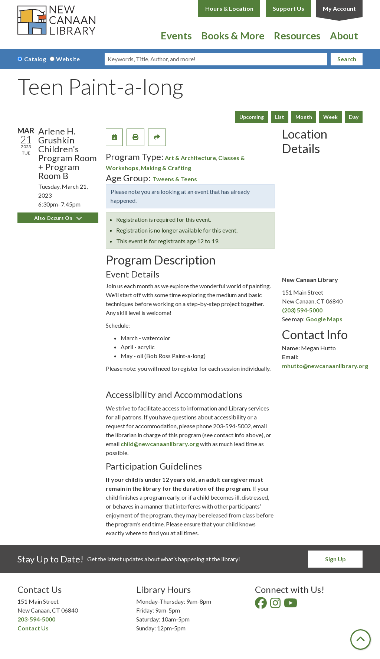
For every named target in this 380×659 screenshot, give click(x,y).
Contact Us (33, 628)
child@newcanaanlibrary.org (160, 443)
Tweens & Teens (175, 178)
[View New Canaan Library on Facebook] (261, 604)
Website (68, 58)
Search (346, 58)
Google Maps (324, 318)
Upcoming (251, 117)
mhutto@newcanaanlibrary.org (325, 365)
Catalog (35, 58)
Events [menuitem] (176, 35)
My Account (339, 8)
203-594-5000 (36, 619)
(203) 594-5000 (302, 310)
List (279, 117)
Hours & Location (229, 8)
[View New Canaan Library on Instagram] (276, 604)
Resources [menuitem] (297, 35)
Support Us (288, 8)
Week (330, 117)
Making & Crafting (166, 167)
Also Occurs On (58, 218)
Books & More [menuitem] (233, 35)
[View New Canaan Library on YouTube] (291, 604)
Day (353, 117)
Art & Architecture (190, 157)
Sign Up (335, 558)
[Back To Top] (360, 639)
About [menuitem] (344, 35)
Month (303, 117)
